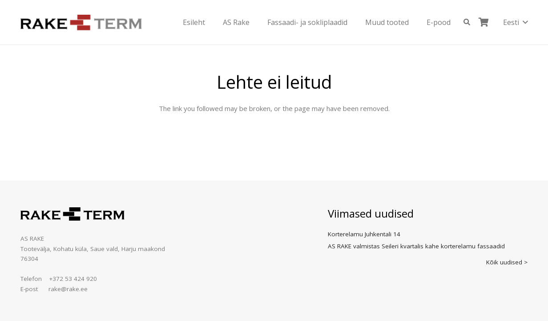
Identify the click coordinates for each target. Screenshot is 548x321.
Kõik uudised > (507, 262)
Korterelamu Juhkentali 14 (364, 234)
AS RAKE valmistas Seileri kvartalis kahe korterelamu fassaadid (416, 246)
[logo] (81, 22)
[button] (466, 22)
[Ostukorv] (484, 22)
